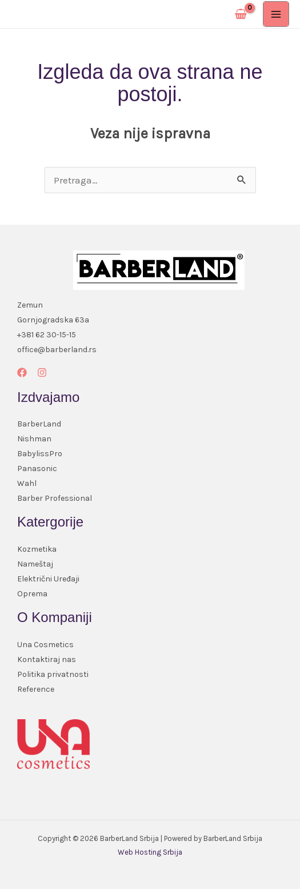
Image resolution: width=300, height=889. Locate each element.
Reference (35, 689)
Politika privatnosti (53, 674)
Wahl (27, 483)
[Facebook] (22, 372)
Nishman (34, 439)
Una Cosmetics (45, 644)
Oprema (32, 594)
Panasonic (37, 468)
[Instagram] (42, 372)
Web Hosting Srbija (150, 852)
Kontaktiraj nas (46, 659)
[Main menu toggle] (276, 14)
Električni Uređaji (48, 579)
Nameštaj (35, 564)
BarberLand (39, 424)
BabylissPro (39, 454)
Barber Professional (54, 498)
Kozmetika (37, 549)
